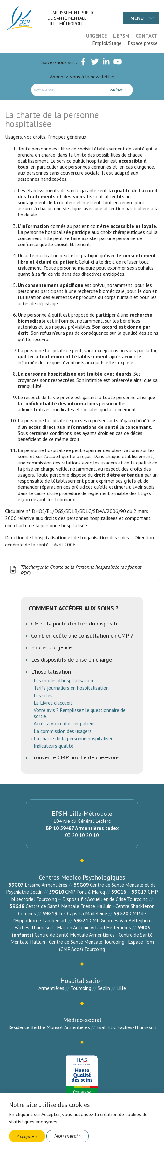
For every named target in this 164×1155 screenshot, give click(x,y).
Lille (121, 988)
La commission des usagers (63, 731)
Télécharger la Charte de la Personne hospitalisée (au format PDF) (74, 570)
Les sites (43, 695)
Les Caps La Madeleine (82, 913)
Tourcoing (81, 988)
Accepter (25, 1136)
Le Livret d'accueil (53, 702)
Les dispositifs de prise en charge (71, 659)
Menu (137, 18)
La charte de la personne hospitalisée (73, 738)
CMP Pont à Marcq (85, 891)
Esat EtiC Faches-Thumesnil (126, 1027)
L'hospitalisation (51, 671)
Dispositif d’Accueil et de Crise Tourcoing (105, 899)
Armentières (51, 988)
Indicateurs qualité (53, 745)
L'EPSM (121, 36)
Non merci (66, 1136)
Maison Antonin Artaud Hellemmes (94, 927)
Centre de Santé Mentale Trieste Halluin (69, 906)
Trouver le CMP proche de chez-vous (75, 757)
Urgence (96, 36)
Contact (147, 36)
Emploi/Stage (106, 43)
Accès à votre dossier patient (65, 723)
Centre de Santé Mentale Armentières (75, 935)
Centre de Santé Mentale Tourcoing (86, 942)
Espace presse (143, 43)
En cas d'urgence (51, 647)
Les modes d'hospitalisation (63, 680)
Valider (116, 90)
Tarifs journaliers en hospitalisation (71, 687)
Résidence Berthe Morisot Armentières (49, 1027)
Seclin (104, 988)
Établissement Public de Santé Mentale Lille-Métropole (71, 18)
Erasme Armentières (46, 884)
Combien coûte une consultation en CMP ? (82, 635)
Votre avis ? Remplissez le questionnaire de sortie (80, 713)
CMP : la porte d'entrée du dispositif (75, 623)
